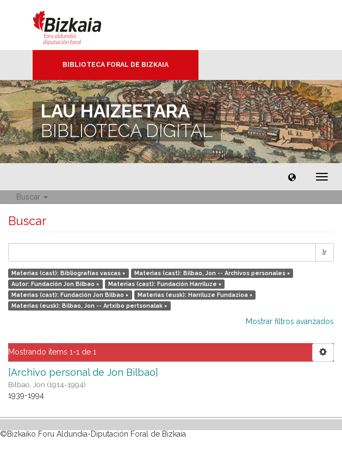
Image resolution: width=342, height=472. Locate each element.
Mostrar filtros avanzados (290, 321)
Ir (324, 252)
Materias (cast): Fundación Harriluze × (164, 284)
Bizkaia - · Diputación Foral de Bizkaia (79, 25)
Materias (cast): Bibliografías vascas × (68, 273)
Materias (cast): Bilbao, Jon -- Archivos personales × (212, 273)
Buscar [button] (32, 196)
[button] (292, 176)
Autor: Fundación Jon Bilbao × (55, 284)
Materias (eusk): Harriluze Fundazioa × (195, 294)
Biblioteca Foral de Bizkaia (116, 65)
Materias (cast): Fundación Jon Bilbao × (69, 294)
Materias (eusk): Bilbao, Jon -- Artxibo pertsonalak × (89, 305)
